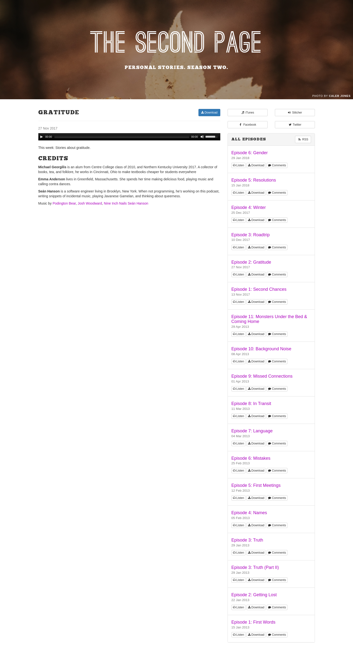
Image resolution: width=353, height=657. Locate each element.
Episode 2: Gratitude (251, 262)
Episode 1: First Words (253, 622)
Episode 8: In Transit (251, 403)
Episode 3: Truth (247, 540)
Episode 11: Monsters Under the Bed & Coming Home (269, 319)
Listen (238, 165)
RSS (303, 139)
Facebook (247, 124)
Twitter (294, 124)
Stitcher (294, 112)
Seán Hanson (138, 203)
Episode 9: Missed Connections (262, 376)
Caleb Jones (340, 95)
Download (209, 112)
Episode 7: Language (252, 430)
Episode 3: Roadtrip (250, 234)
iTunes (247, 112)
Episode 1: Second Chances (259, 289)
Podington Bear (64, 203)
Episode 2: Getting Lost (254, 594)
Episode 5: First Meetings (256, 485)
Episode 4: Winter (248, 207)
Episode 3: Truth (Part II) (255, 567)
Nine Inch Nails (115, 203)
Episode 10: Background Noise (261, 348)
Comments (277, 165)
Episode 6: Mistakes (251, 458)
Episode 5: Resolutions (253, 180)
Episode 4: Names (249, 512)
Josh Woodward (90, 203)
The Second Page (176, 43)
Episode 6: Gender (249, 152)
